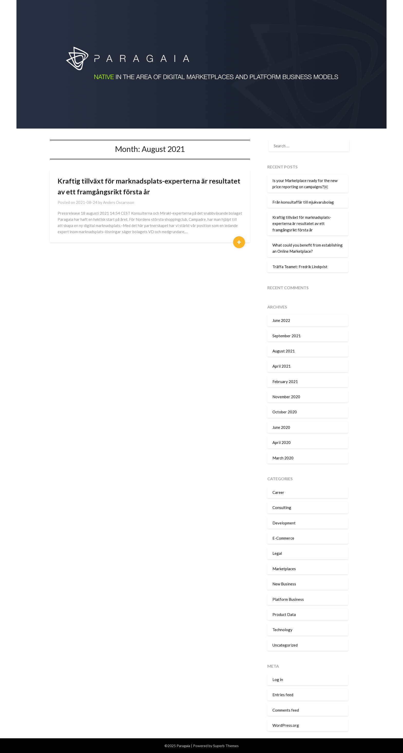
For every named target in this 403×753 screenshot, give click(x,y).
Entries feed (282, 694)
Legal (277, 553)
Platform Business (288, 599)
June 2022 (281, 320)
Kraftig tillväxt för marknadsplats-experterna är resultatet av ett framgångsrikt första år (301, 223)
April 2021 (281, 366)
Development (284, 523)
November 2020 (286, 396)
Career (278, 492)
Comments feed (285, 710)
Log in (277, 679)
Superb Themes (226, 745)
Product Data (284, 614)
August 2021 (283, 351)
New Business (284, 584)
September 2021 (286, 335)
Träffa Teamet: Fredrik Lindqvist (299, 266)
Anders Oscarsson (118, 202)
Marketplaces (284, 568)
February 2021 (285, 381)
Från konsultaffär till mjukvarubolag (303, 202)
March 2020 (283, 458)
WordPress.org (285, 725)
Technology (282, 629)
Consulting (281, 507)
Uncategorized (285, 645)
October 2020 (284, 412)
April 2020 (281, 442)
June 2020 (281, 427)
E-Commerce (283, 538)
